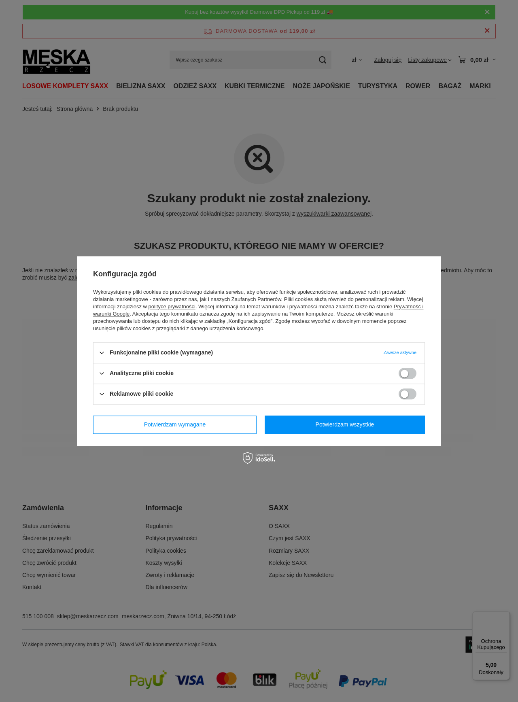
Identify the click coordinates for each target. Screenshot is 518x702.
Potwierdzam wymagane (175, 424)
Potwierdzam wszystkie (345, 424)
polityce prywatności (172, 306)
